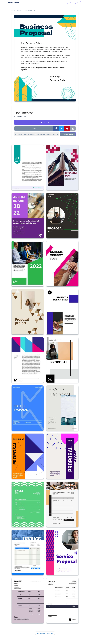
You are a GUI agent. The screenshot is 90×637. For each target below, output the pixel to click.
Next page (50, 633)
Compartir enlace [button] (68, 134)
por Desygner (18, 116)
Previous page (41, 633)
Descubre (19, 10)
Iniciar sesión (60, 3)
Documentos (28, 10)
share (34, 128)
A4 (34, 10)
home (13, 10)
